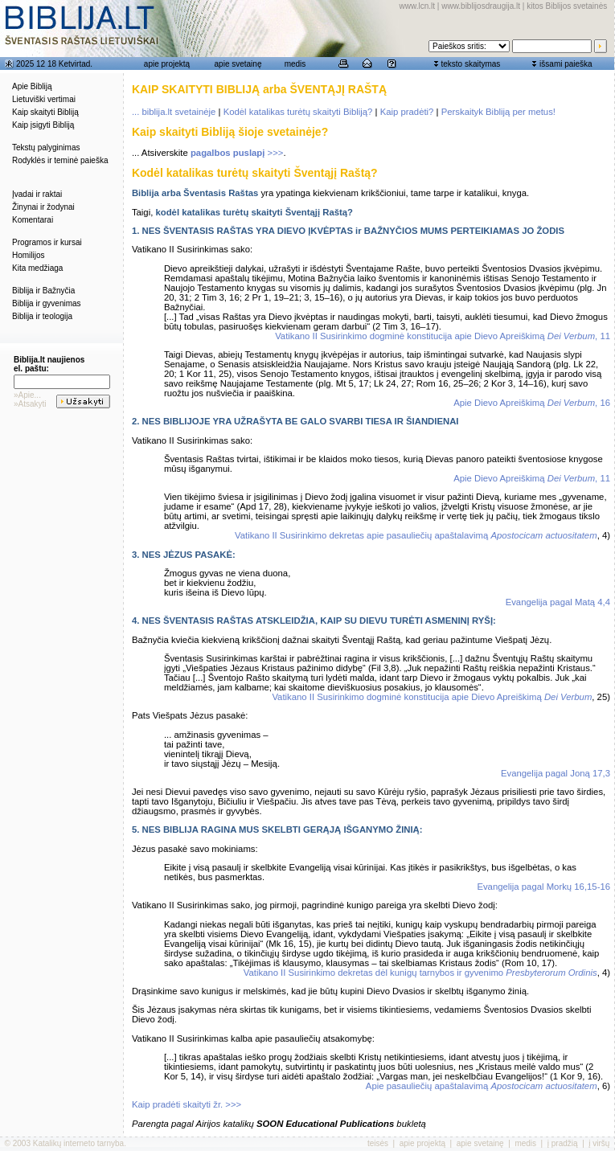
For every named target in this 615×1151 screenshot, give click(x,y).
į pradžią (562, 1143)
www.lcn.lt (417, 6)
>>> (237, 153)
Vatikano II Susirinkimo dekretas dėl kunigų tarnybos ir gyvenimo (420, 972)
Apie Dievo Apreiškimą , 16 (531, 403)
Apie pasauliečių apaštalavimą (481, 1086)
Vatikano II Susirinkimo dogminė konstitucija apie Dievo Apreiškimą (432, 697)
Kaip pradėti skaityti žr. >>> (186, 1104)
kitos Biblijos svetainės (567, 6)
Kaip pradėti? (407, 112)
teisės (377, 1143)
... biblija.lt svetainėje (174, 112)
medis (295, 63)
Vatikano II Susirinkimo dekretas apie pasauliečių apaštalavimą (416, 535)
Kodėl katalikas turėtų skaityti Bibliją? (298, 112)
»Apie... (27, 395)
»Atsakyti (30, 403)
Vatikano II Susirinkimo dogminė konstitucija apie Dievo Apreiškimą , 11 (442, 336)
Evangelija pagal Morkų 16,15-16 (543, 886)
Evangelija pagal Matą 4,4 (558, 602)
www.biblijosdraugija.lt (480, 6)
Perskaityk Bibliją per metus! (498, 112)
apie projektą (167, 63)
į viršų (598, 1143)
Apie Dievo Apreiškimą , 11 (531, 478)
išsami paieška (565, 63)
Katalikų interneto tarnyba (78, 1143)
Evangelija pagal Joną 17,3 (555, 773)
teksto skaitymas (470, 63)
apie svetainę (238, 63)
